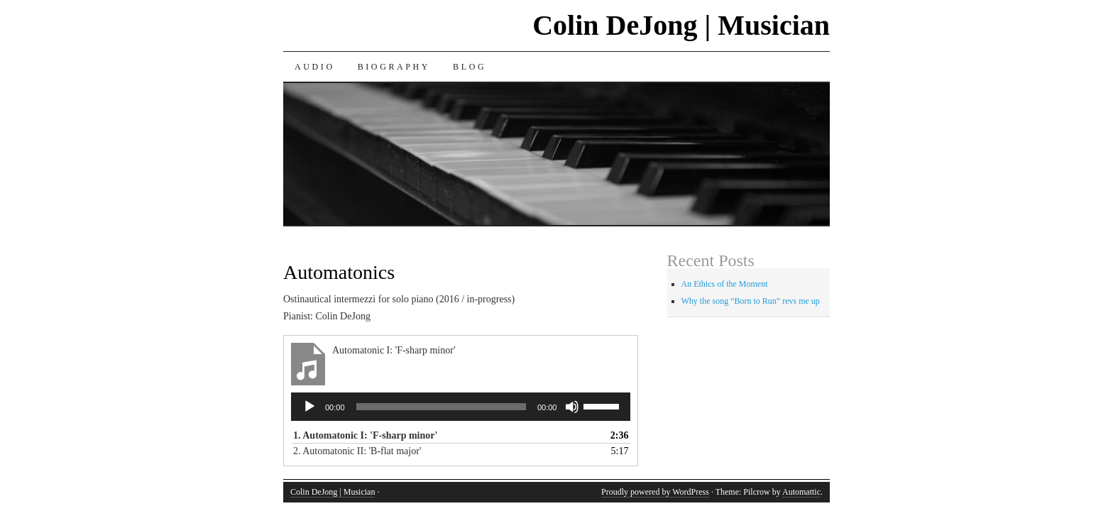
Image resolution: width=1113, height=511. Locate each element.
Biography (394, 67)
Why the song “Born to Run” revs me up (750, 301)
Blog (469, 67)
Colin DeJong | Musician (681, 25)
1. (365, 435)
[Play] (309, 407)
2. (357, 451)
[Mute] (572, 407)
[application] (460, 406)
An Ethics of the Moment (724, 284)
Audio (315, 67)
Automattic (801, 492)
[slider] (441, 406)
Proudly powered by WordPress (655, 492)
